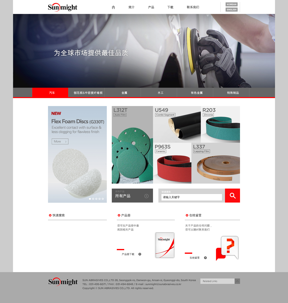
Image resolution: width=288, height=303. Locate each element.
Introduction (132, 7)
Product (151, 7)
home (113, 7)
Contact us (193, 7)
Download (170, 7)
